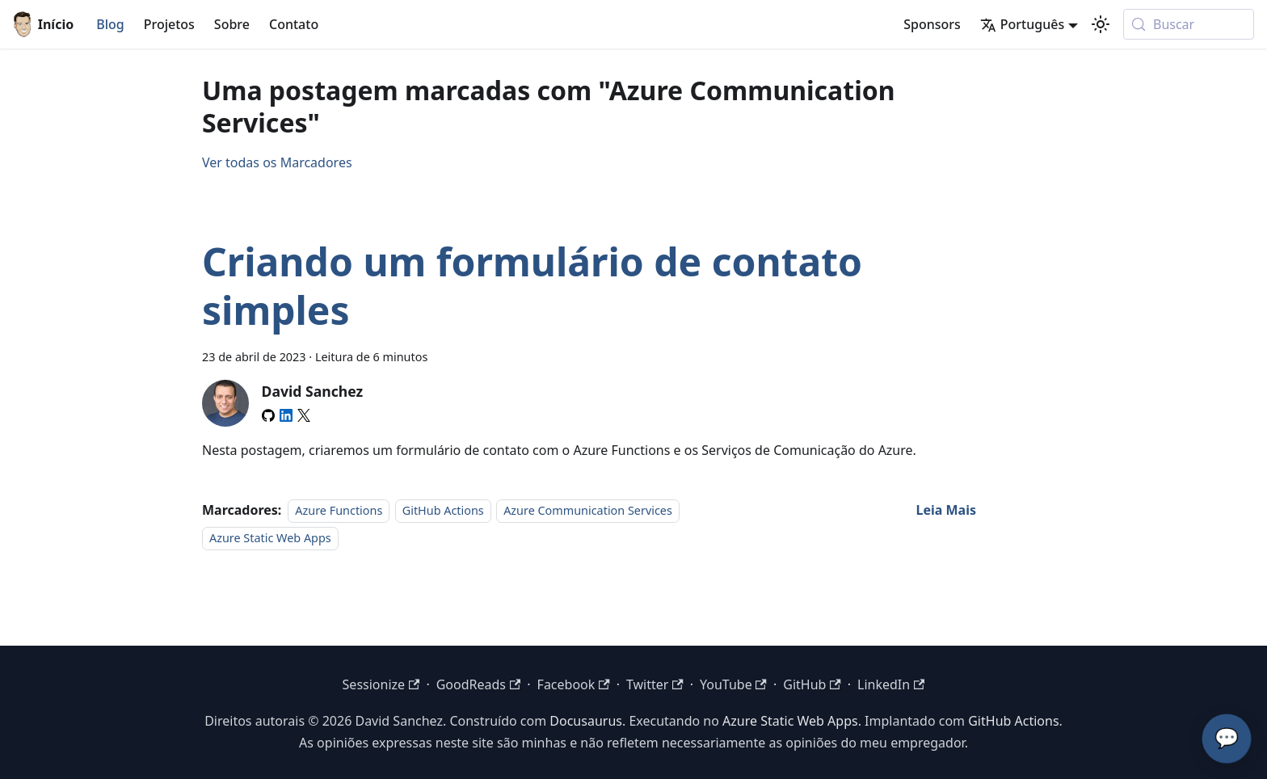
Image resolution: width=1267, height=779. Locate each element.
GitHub (811, 684)
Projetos (169, 24)
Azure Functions (338, 510)
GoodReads (478, 684)
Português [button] (1022, 24)
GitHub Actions (443, 510)
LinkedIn (890, 684)
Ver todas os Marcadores (277, 162)
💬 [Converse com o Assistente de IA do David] (1226, 738)
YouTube (733, 684)
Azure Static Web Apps (270, 538)
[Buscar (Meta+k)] (1188, 24)
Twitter (655, 684)
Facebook (573, 684)
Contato (293, 24)
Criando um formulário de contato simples (532, 285)
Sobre (232, 24)
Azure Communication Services (587, 510)
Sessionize (381, 684)
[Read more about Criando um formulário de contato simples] (946, 510)
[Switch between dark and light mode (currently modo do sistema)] (1100, 24)
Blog (110, 24)
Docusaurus (585, 721)
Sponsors (932, 24)
